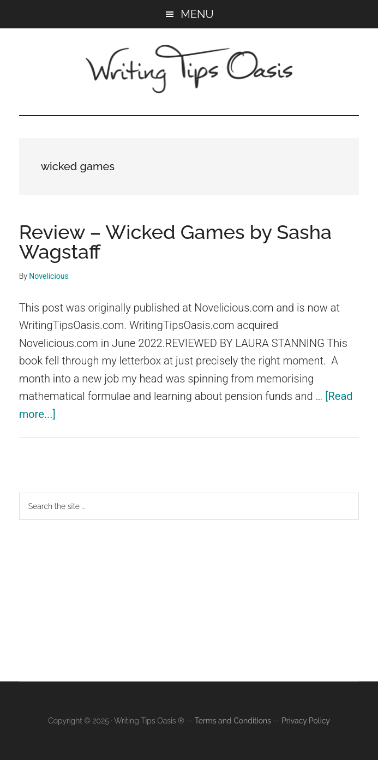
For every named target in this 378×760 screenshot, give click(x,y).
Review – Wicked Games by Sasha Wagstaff (175, 241)
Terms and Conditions (233, 720)
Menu (197, 14)
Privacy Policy (305, 720)
